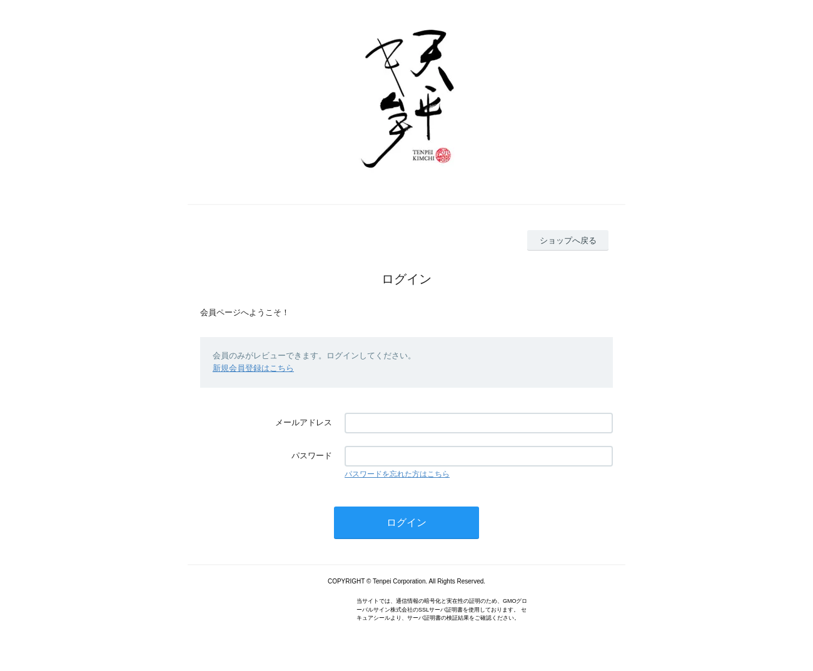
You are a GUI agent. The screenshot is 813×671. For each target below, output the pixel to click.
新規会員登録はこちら (253, 368)
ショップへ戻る (568, 240)
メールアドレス (303, 422)
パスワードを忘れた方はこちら (397, 474)
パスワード (311, 455)
